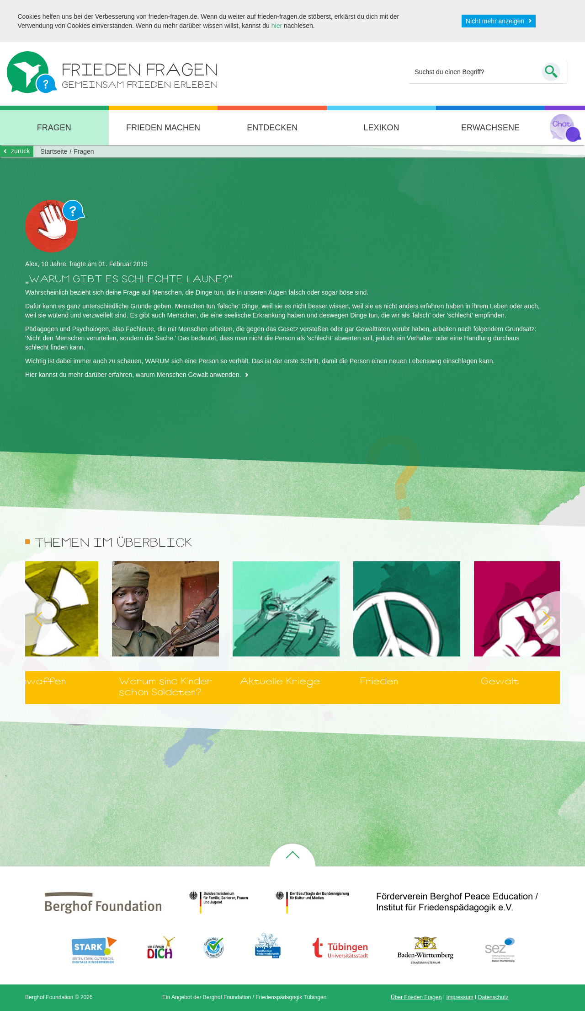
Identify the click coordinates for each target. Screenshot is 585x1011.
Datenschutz (493, 997)
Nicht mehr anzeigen (495, 21)
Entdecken (272, 127)
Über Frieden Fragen (416, 997)
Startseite (53, 151)
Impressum (459, 997)
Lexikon (381, 127)
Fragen (84, 151)
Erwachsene (490, 127)
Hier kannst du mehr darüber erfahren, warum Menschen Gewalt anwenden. (133, 374)
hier (276, 25)
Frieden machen (163, 127)
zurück (20, 151)
